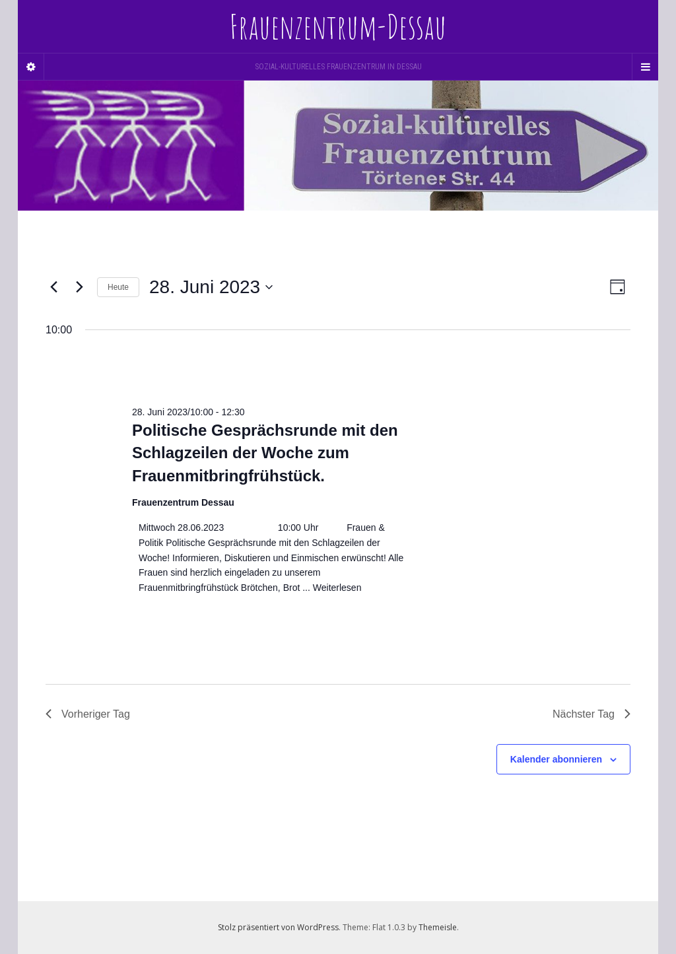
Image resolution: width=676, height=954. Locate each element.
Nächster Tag (591, 714)
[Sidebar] (31, 66)
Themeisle (438, 927)
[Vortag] (53, 287)
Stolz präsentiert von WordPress (278, 927)
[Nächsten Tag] (79, 287)
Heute (118, 287)
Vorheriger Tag (88, 714)
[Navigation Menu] (645, 66)
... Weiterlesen (330, 587)
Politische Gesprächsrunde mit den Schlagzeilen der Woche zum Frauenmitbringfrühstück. (265, 452)
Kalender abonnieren (556, 759)
